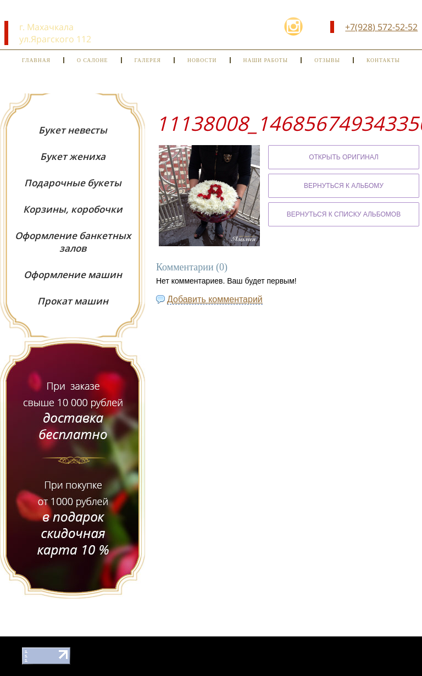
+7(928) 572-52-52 (381, 27)
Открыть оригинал (344, 157)
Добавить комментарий (215, 299)
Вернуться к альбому (344, 186)
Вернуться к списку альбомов (344, 214)
